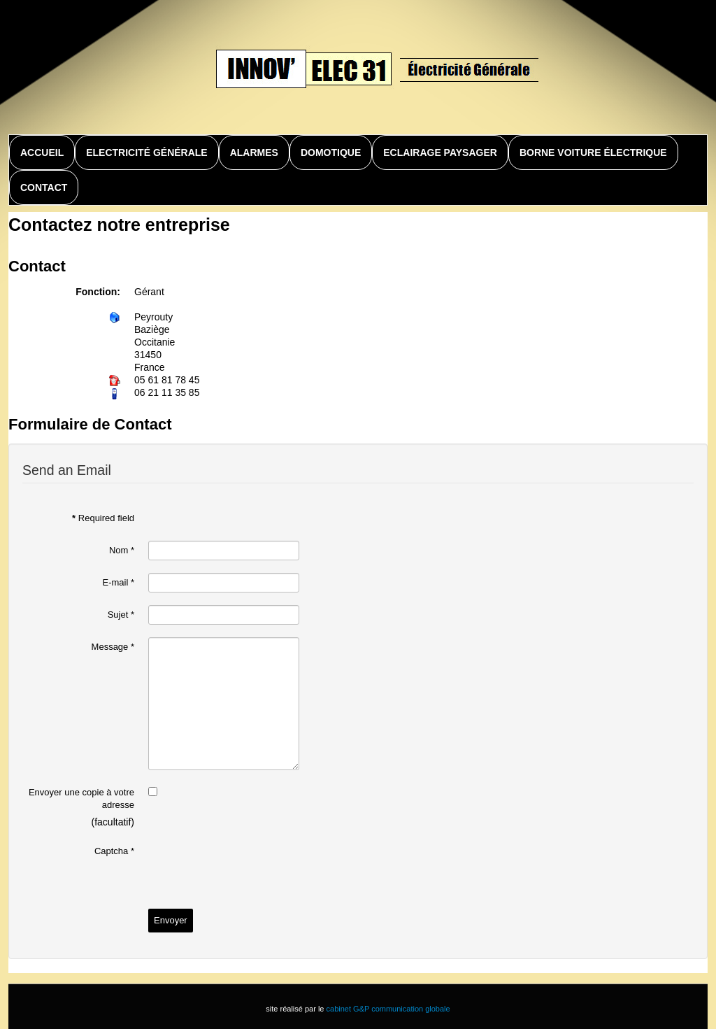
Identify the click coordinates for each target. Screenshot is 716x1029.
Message (113, 646)
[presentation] (254, 869)
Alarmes (254, 152)
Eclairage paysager (440, 152)
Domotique (331, 152)
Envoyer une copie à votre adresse (81, 798)
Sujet (121, 614)
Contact (43, 187)
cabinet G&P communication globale (388, 1009)
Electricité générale (146, 152)
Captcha (114, 851)
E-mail (118, 582)
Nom (121, 550)
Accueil (42, 152)
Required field (103, 518)
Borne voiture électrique (593, 152)
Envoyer (170, 920)
